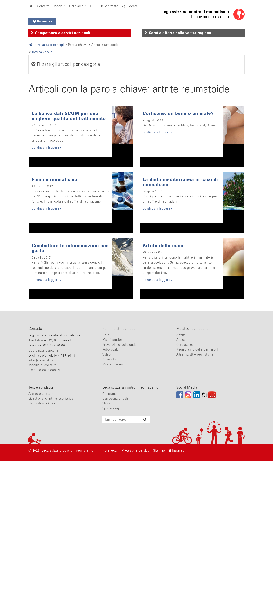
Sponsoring (110, 539)
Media (58, 6)
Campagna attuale (115, 529)
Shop (106, 534)
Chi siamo (76, 6)
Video (106, 485)
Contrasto (110, 6)
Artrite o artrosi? (40, 524)
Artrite (181, 466)
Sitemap (159, 581)
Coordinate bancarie (43, 481)
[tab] (79, 33)
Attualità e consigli (50, 45)
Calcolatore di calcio (43, 534)
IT (91, 6)
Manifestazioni (113, 470)
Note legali (110, 581)
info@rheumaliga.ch (43, 491)
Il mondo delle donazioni (46, 500)
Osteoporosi (185, 475)
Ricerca (130, 6)
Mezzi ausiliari (112, 495)
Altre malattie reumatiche (195, 485)
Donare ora (42, 21)
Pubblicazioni (111, 480)
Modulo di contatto (42, 496)
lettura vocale (42, 52)
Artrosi (181, 470)
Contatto (43, 6)
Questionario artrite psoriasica (50, 529)
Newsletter (110, 490)
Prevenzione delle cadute (121, 475)
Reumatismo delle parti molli (197, 480)
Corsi (106, 466)
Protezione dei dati (135, 581)
